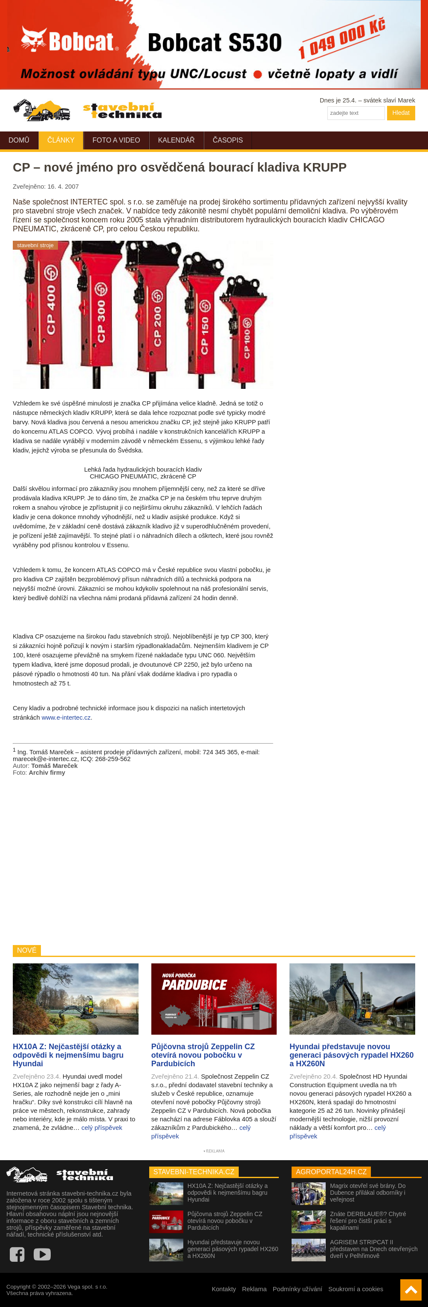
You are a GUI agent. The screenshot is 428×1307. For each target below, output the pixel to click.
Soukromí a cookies (355, 1289)
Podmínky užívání (298, 1289)
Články (61, 140)
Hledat (401, 112)
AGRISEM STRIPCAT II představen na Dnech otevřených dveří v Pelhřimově (373, 1249)
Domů (19, 140)
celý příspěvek (101, 1127)
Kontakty (224, 1289)
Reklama (254, 1289)
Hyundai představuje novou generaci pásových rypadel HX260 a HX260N (233, 1249)
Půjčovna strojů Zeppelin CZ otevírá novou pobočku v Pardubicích (225, 1221)
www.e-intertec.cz (66, 717)
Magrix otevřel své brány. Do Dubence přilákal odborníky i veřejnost (367, 1192)
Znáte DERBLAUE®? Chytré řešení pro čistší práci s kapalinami (368, 1221)
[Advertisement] (143, 860)
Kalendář (176, 140)
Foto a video (116, 140)
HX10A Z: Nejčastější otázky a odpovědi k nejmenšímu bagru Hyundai (228, 1192)
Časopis (228, 140)
